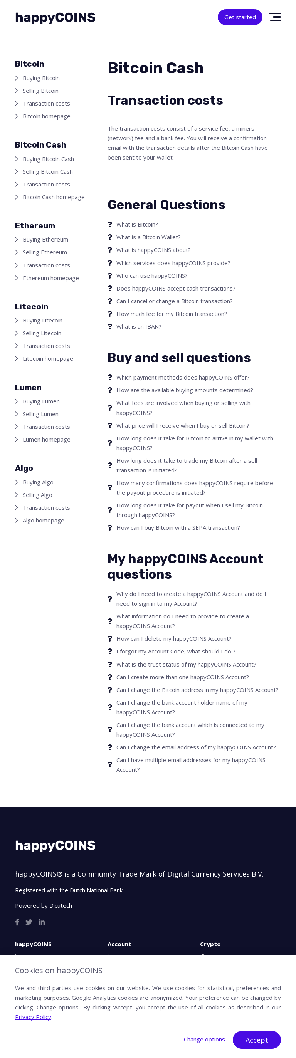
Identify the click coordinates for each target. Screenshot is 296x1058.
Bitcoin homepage (47, 116)
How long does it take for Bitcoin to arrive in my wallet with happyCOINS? (194, 443)
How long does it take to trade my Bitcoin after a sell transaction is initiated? (186, 465)
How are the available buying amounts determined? (184, 390)
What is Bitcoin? (137, 224)
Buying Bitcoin (41, 78)
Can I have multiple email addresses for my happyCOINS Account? (191, 764)
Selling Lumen (41, 414)
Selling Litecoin (42, 333)
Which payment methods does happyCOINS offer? (183, 377)
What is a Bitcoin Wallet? (148, 237)
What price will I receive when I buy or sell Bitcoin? (182, 425)
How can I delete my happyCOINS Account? (174, 638)
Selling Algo (37, 495)
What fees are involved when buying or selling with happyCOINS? (183, 407)
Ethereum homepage (51, 278)
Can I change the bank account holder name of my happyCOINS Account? (181, 707)
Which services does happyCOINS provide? (173, 263)
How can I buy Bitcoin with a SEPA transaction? (178, 527)
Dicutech (60, 905)
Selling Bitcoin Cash (48, 171)
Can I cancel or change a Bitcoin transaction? (174, 301)
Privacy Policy (33, 1017)
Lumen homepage (47, 439)
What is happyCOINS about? (153, 250)
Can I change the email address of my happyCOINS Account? (196, 747)
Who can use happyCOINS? (152, 275)
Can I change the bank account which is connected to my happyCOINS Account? (190, 729)
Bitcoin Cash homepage (54, 197)
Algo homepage (43, 520)
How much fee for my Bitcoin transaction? (171, 313)
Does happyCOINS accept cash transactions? (175, 288)
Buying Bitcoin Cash (48, 159)
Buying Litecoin (42, 320)
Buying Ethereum (45, 239)
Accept (257, 1040)
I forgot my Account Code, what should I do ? (175, 651)
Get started (240, 17)
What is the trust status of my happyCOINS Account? (186, 664)
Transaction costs (46, 103)
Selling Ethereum (45, 252)
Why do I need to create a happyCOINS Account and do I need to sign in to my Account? (191, 598)
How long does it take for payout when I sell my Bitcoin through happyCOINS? (189, 510)
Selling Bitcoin (41, 90)
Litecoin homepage (48, 358)
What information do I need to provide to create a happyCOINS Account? (182, 621)
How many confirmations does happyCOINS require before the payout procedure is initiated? (194, 487)
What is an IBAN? (138, 326)
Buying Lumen (41, 401)
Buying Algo (38, 482)
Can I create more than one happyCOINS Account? (182, 677)
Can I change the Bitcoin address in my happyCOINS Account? (197, 690)
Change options (204, 1039)
